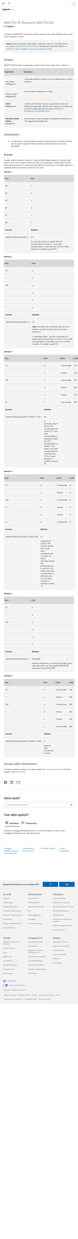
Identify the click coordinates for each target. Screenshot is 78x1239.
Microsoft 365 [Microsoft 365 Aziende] (7, 961)
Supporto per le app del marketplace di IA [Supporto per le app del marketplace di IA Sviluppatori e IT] (35, 951)
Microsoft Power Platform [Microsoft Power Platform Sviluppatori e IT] (36, 965)
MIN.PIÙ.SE (58, 108)
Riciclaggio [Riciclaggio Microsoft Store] (31, 919)
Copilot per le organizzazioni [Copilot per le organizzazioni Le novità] (12, 911)
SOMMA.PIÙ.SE (30, 111)
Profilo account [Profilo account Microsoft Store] (33, 898)
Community (21, 771)
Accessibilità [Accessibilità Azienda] (57, 963)
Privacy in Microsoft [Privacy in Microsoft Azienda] (59, 954)
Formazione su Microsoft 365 (28, 849)
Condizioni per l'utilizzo (46, 995)
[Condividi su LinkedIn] (11, 782)
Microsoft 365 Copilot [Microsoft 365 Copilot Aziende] (10, 965)
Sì (50, 884)
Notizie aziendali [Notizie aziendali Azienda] (58, 950)
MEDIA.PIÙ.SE (44, 111)
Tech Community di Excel (52, 769)
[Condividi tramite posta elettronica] (17, 782)
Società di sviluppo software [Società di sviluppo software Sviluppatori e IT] (37, 969)
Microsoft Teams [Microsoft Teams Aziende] (8, 969)
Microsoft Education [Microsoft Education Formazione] (59, 898)
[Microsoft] (39, 2)
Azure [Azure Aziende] (5, 952)
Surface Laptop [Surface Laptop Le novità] (8, 902)
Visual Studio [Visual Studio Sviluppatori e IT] (32, 973)
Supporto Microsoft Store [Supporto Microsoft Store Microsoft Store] (36, 907)
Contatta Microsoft (25, 995)
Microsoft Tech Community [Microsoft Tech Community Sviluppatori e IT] (36, 957)
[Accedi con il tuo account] (74, 3)
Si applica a (10, 26)
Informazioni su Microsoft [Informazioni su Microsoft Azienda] (61, 946)
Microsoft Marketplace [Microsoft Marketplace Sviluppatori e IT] (35, 961)
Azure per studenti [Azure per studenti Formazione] (59, 930)
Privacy (34, 995)
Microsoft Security (48, 848)
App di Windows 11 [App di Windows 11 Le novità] (9, 928)
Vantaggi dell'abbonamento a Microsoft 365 (11, 851)
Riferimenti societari (10, 995)
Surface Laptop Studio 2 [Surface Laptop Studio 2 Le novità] (10, 907)
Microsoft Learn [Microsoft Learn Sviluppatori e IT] (33, 946)
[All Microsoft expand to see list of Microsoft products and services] (3, 3)
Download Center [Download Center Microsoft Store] (33, 902)
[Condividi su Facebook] (6, 782)
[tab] (12, 823)
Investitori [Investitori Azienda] (56, 959)
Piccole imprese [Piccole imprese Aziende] (8, 973)
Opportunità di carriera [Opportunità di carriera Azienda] (60, 942)
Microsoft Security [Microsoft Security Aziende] (9, 948)
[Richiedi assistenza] (9, 3)
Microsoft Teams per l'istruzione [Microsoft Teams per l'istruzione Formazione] (63, 907)
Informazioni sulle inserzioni (13, 999)
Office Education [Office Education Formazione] (58, 915)
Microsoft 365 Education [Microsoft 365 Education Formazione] (61, 911)
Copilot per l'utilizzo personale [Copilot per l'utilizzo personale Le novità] (13, 915)
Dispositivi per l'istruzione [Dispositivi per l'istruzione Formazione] (61, 902)
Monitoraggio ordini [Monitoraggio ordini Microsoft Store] (34, 915)
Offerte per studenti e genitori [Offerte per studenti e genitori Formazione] (62, 926)
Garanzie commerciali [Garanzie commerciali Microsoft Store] (35, 923)
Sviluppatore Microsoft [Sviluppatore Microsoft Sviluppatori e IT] (35, 942)
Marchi (57, 995)
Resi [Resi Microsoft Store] (29, 911)
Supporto (6, 9)
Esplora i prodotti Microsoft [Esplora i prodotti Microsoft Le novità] (12, 923)
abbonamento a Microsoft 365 (26, 46)
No (67, 884)
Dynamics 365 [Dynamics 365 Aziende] (7, 957)
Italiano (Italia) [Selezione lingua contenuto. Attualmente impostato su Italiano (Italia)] (11, 981)
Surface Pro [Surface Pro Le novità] (6, 898)
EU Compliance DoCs (30, 999)
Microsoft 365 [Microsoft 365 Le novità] (7, 919)
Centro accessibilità (64, 849)
